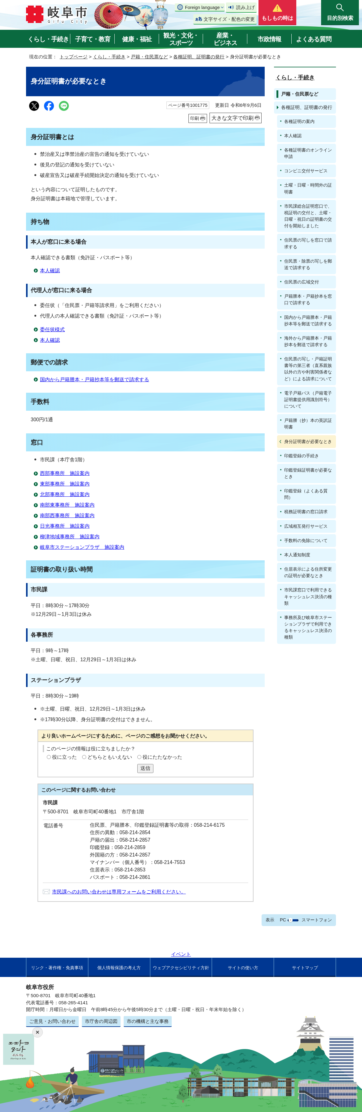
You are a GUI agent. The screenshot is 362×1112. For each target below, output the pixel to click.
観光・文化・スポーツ (181, 39)
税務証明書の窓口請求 (306, 511)
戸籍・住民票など (149, 56)
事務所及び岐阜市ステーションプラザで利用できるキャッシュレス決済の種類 (308, 627)
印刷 (194, 118)
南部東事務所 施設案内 (67, 505)
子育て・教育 (92, 39)
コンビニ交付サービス (306, 170)
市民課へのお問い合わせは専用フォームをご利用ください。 (119, 891)
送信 (145, 768)
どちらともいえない (109, 757)
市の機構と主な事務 (148, 1021)
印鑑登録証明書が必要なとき (308, 473)
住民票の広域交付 (301, 281)
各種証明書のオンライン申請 (308, 153)
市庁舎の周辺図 (101, 1021)
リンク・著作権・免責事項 (57, 967)
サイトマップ (305, 967)
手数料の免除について (306, 540)
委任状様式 (52, 329)
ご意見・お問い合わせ (52, 1021)
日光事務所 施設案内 (65, 526)
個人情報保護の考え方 (119, 967)
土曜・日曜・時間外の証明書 (308, 188)
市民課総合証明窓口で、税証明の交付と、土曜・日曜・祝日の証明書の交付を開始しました (308, 216)
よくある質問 (313, 39)
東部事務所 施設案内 (65, 483)
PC (283, 919)
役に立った (64, 757)
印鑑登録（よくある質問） (306, 494)
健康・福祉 (137, 39)
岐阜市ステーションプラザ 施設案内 (82, 547)
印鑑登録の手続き (301, 455)
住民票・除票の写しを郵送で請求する (308, 264)
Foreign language (202, 7)
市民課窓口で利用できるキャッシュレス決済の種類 (308, 596)
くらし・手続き (48, 39)
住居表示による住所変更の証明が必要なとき (308, 572)
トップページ (73, 56)
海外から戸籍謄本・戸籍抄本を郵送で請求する (308, 341)
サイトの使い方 (243, 967)
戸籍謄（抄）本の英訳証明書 (308, 423)
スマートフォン (317, 919)
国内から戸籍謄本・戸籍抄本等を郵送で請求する (94, 379)
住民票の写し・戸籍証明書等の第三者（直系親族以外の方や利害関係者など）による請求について (308, 368)
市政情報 (269, 39)
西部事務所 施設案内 (65, 473)
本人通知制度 (297, 554)
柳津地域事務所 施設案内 (69, 536)
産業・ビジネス (225, 39)
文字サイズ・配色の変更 (229, 19)
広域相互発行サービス (306, 526)
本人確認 (50, 270)
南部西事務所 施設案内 (67, 515)
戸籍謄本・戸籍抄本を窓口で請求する (308, 299)
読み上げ (245, 7)
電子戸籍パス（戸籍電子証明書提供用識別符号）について (308, 400)
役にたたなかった (162, 757)
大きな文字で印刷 (232, 118)
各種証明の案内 (299, 121)
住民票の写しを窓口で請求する (308, 243)
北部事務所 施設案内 (65, 494)
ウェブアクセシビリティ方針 (181, 967)
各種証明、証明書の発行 (198, 56)
